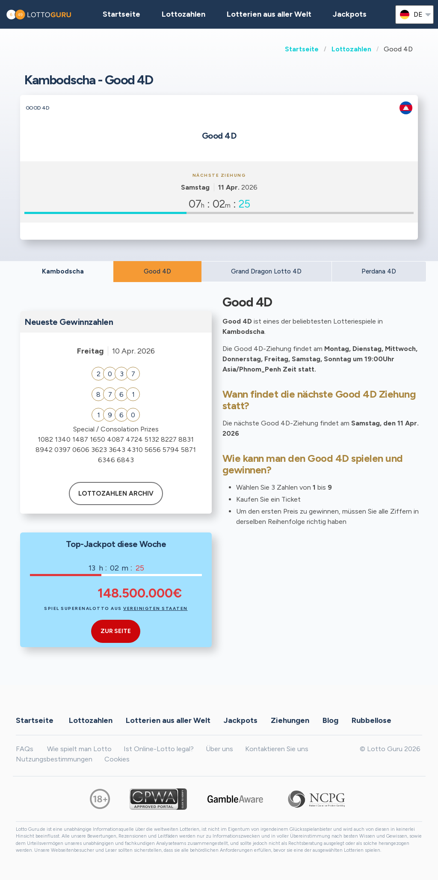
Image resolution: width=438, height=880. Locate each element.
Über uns (219, 749)
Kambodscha (63, 271)
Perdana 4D (378, 271)
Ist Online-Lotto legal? (159, 749)
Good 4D (157, 271)
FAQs (24, 749)
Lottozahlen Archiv (116, 493)
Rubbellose (371, 720)
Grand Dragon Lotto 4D (266, 271)
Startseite (302, 49)
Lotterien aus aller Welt (269, 14)
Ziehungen (290, 720)
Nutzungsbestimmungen (54, 759)
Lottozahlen (351, 49)
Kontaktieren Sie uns (276, 749)
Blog (330, 720)
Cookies (117, 759)
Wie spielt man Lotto (79, 749)
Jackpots (350, 14)
